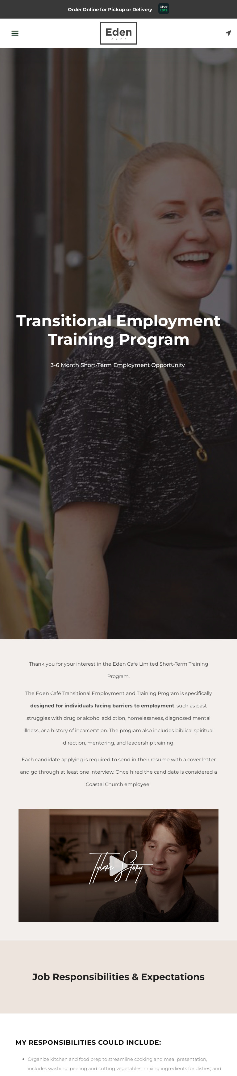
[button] (15, 33)
